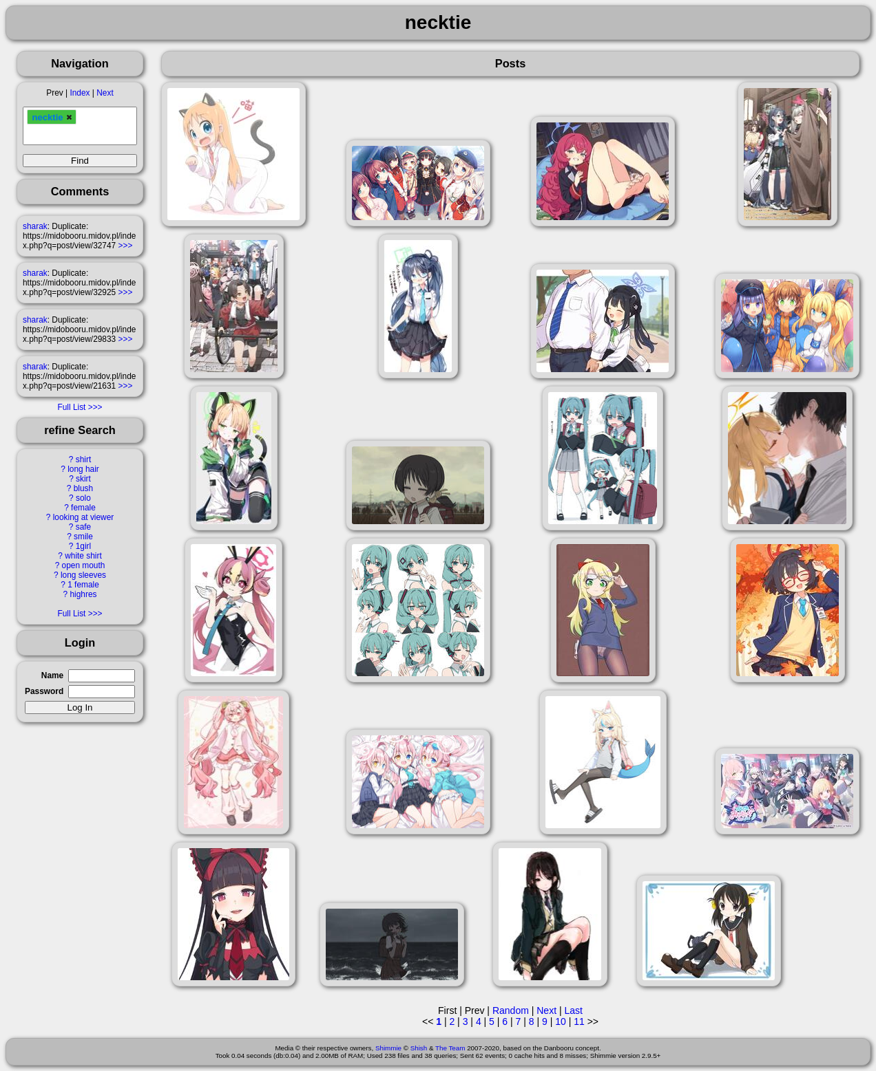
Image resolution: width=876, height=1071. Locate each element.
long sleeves (83, 575)
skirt (83, 479)
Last (573, 1010)
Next (104, 93)
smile (83, 536)
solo (83, 498)
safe (83, 527)
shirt (83, 459)
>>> (125, 245)
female (83, 507)
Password (44, 691)
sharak (35, 226)
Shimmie (388, 1048)
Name (52, 675)
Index (80, 93)
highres (83, 594)
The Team (450, 1048)
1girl (83, 546)
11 (579, 1021)
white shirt (83, 556)
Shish (419, 1048)
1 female (83, 584)
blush (83, 488)
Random (510, 1010)
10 (560, 1021)
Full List (71, 407)
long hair (83, 469)
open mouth (83, 565)
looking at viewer (83, 517)
